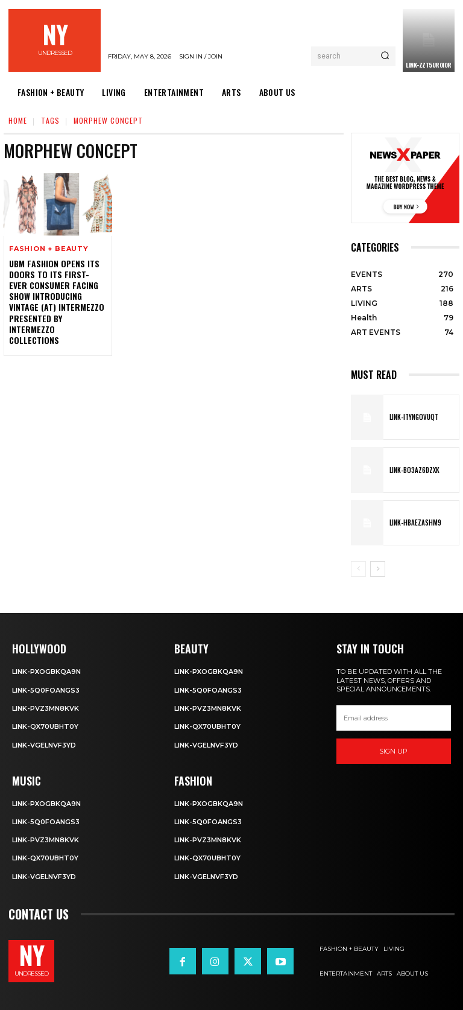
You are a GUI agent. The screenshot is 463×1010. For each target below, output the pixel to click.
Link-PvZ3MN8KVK (45, 708)
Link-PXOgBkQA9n (46, 671)
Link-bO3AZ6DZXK (414, 470)
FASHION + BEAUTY (49, 249)
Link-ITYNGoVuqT (413, 417)
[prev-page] (358, 569)
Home (17, 120)
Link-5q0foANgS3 (46, 690)
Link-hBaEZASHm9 (415, 522)
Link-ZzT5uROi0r (429, 64)
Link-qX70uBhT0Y (45, 726)
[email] (393, 718)
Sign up (393, 751)
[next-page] (377, 569)
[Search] (384, 56)
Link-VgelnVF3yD (44, 745)
